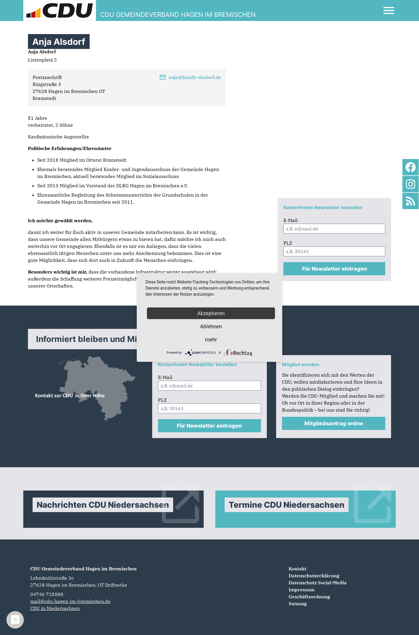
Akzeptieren (211, 313)
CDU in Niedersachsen (55, 608)
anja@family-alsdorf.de (190, 77)
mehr (211, 339)
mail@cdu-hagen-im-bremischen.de (70, 601)
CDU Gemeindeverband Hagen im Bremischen (83, 569)
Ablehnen (211, 326)
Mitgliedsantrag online (333, 423)
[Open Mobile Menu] (389, 10)
